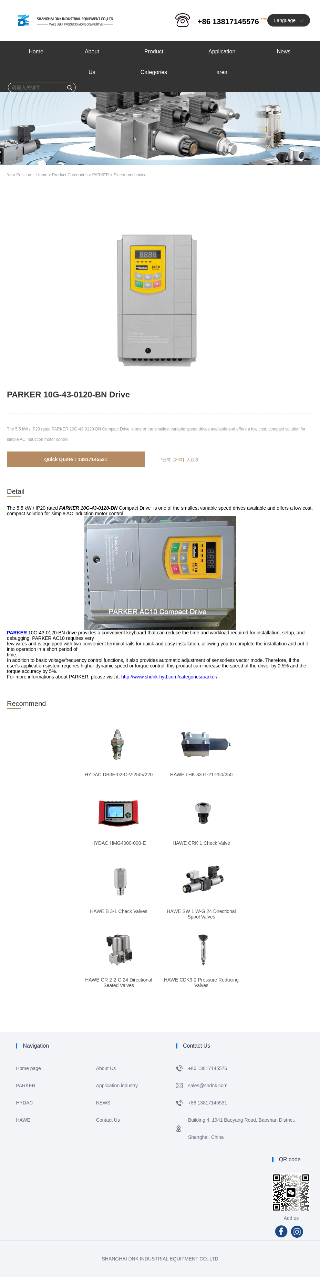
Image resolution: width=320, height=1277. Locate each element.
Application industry (117, 1085)
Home (42, 175)
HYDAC (24, 1102)
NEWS (103, 1102)
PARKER (100, 175)
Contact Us (108, 1120)
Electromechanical (130, 175)
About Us (106, 1068)
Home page (28, 1068)
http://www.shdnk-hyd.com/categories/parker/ (169, 676)
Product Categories (69, 175)
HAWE (23, 1120)
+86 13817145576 (228, 21)
